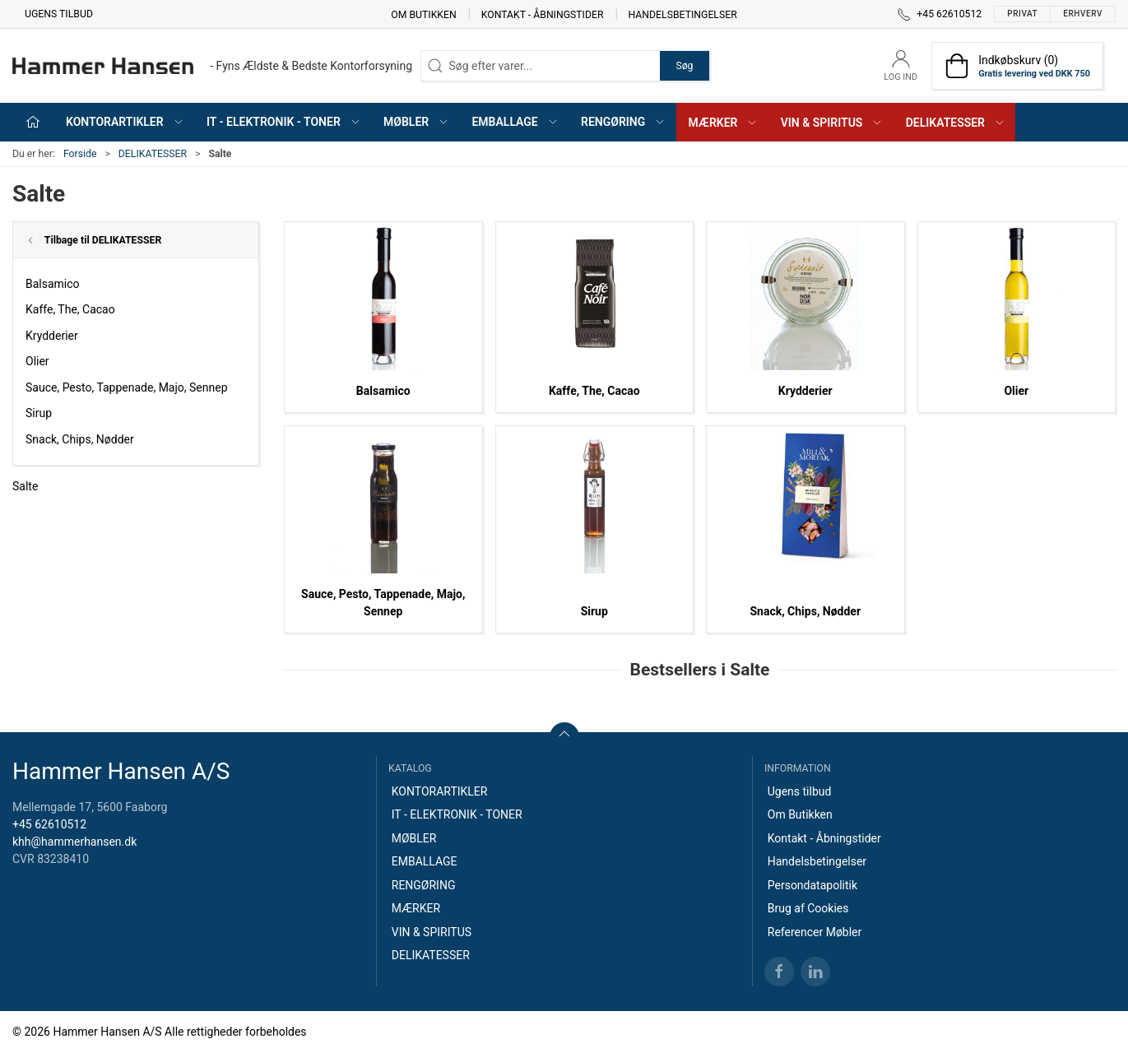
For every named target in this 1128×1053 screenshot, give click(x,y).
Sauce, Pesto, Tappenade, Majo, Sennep (127, 387)
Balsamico (53, 283)
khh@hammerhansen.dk (74, 841)
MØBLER (414, 838)
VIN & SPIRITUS (431, 932)
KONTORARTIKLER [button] (125, 121)
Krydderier (52, 335)
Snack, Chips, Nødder (80, 439)
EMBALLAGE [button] (514, 121)
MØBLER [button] (416, 121)
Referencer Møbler (815, 932)
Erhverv (1082, 13)
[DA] (212, 66)
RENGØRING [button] (623, 121)
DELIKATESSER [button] (955, 122)
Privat (1022, 13)
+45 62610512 (49, 824)
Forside (80, 154)
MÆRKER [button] (724, 122)
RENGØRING (424, 885)
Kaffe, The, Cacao (70, 309)
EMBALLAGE (424, 861)
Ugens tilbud (59, 14)
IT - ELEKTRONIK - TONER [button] (284, 121)
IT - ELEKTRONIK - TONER (457, 814)
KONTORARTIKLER (440, 791)
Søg (684, 66)
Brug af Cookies (808, 908)
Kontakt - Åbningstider (542, 14)
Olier (37, 361)
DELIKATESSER (152, 154)
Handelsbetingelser (683, 14)
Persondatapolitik (812, 885)
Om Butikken (423, 14)
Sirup (39, 413)
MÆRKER (416, 908)
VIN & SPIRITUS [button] (832, 122)
